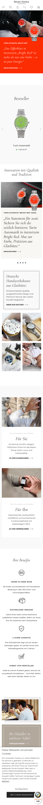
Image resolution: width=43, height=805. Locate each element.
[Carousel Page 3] (23, 262)
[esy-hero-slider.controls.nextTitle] (40, 22)
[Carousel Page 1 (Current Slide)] (17, 262)
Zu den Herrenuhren (19, 529)
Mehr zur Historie (15, 305)
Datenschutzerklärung (17, 771)
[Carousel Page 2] (20, 262)
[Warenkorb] (38, 7)
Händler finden (16, 744)
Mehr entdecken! (11, 68)
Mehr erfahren (10, 251)
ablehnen (5, 781)
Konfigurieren (21, 789)
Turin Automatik (21, 145)
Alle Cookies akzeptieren (21, 795)
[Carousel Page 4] (25, 262)
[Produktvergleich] (24, 7)
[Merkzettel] (31, 7)
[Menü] (3, 7)
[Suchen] (10, 7)
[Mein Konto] (17, 7)
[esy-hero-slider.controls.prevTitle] (3, 22)
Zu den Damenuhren (19, 458)
